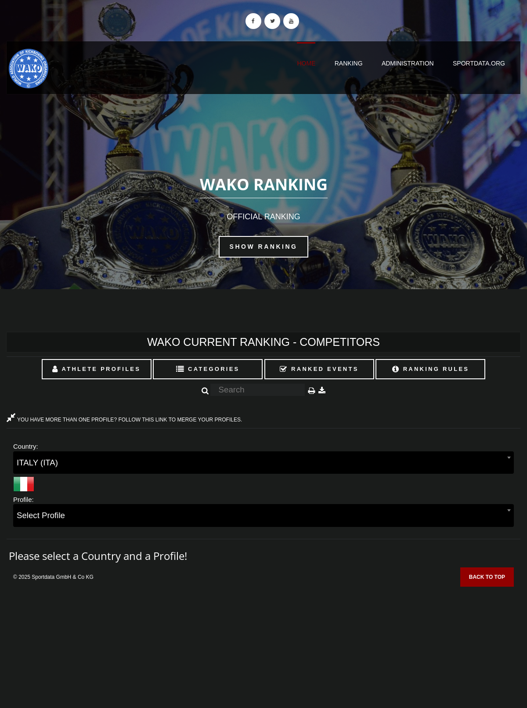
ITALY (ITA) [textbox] (37, 462)
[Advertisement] (263, 644)
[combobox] (263, 462)
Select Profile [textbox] (41, 515)
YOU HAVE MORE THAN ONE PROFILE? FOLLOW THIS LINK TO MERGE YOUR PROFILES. (124, 420)
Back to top (487, 577)
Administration (408, 63)
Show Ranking (264, 246)
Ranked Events (319, 369)
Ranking (349, 63)
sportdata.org (479, 63)
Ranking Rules (430, 369)
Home (306, 63)
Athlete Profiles (96, 369)
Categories (208, 369)
